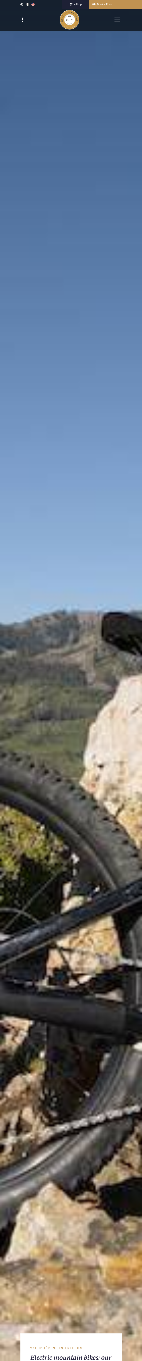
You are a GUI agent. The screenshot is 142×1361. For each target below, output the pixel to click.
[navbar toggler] (117, 19)
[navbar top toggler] (23, 20)
